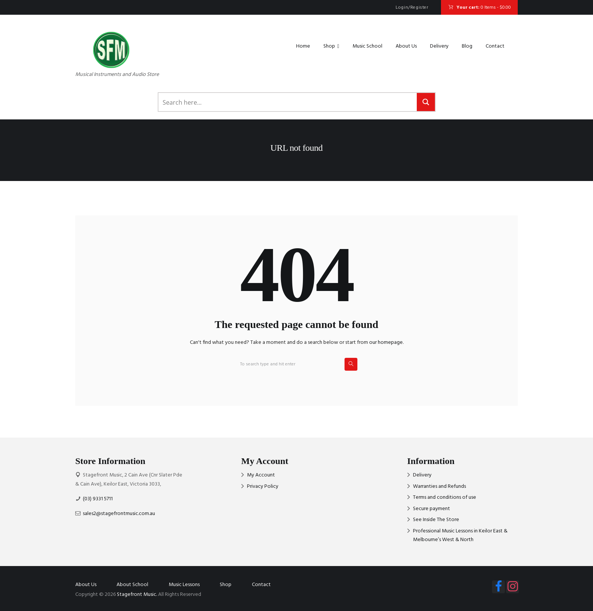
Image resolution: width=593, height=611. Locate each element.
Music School (367, 46)
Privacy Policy (262, 486)
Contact (495, 46)
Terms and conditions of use (444, 497)
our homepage (386, 342)
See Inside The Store (436, 519)
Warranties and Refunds (439, 486)
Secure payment (431, 508)
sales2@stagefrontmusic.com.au (119, 513)
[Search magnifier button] (426, 102)
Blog (467, 46)
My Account (261, 475)
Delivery (439, 46)
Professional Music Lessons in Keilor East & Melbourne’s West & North (460, 535)
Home (303, 46)
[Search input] (288, 102)
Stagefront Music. (137, 594)
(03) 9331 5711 (98, 499)
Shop (331, 46)
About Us (406, 46)
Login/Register (412, 7)
